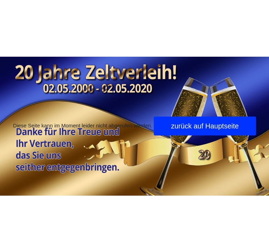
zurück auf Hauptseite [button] (205, 126)
